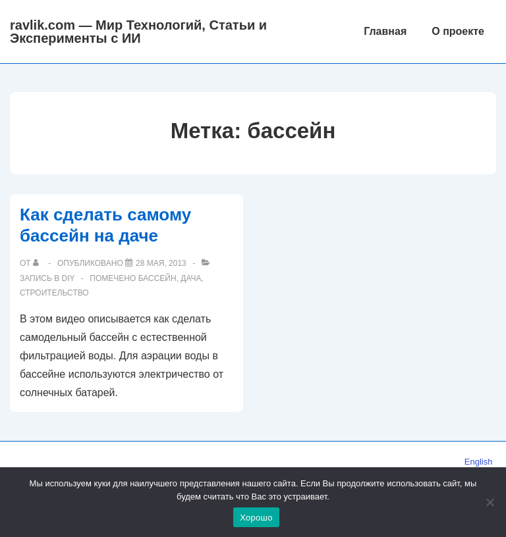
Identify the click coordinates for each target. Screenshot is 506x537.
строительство (54, 292)
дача (191, 278)
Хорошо (256, 518)
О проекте (458, 31)
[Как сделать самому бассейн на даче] (161, 263)
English (478, 462)
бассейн (157, 278)
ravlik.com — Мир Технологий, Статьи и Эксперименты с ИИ (138, 31)
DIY (68, 278)
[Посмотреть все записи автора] (38, 263)
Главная (385, 31)
